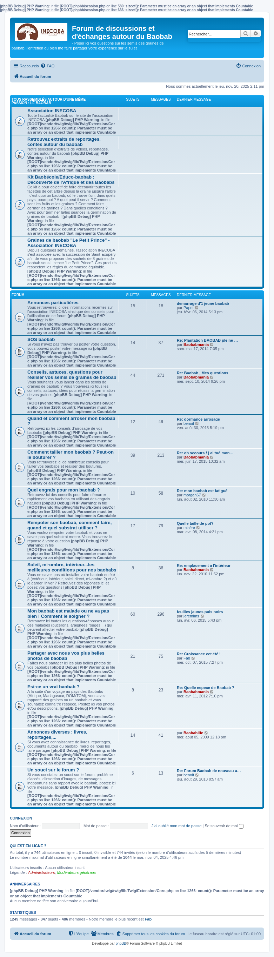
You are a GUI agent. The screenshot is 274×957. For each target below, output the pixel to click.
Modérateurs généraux (76, 872)
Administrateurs (41, 872)
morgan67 (192, 495)
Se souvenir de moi (224, 826)
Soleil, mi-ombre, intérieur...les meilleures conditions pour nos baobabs (71, 567)
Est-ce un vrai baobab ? (53, 686)
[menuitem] (47, 66)
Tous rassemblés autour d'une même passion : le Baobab (49, 101)
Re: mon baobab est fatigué (202, 491)
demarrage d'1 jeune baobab (203, 303)
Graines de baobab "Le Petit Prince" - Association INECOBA (68, 242)
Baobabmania (196, 344)
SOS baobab (41, 339)
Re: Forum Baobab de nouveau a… (209, 771)
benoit (188, 423)
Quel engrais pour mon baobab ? (63, 490)
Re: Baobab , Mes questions (202, 373)
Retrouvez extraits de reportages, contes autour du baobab (64, 141)
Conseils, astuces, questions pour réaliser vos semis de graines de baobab (71, 374)
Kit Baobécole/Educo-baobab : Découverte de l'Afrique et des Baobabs (71, 179)
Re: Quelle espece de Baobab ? (205, 687)
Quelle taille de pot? (195, 523)
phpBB (121, 943)
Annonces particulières (53, 302)
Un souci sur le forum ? (53, 769)
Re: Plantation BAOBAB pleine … (207, 340)
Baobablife (193, 733)
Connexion (21, 818)
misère (189, 528)
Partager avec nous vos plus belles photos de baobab (66, 655)
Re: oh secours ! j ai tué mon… (205, 453)
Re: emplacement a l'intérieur (203, 565)
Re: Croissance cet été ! (199, 654)
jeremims (191, 616)
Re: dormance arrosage (198, 419)
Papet (188, 308)
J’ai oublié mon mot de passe (176, 826)
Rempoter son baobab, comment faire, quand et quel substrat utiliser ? (69, 525)
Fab (186, 658)
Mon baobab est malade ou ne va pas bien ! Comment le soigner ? (68, 613)
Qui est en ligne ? (28, 846)
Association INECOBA (51, 110)
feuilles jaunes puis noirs (200, 612)
